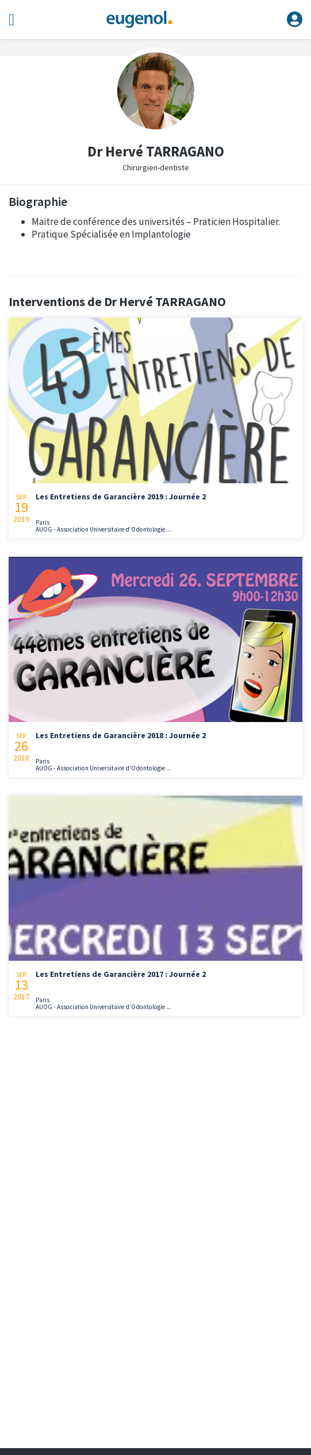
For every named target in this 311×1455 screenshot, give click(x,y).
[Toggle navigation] (11, 20)
